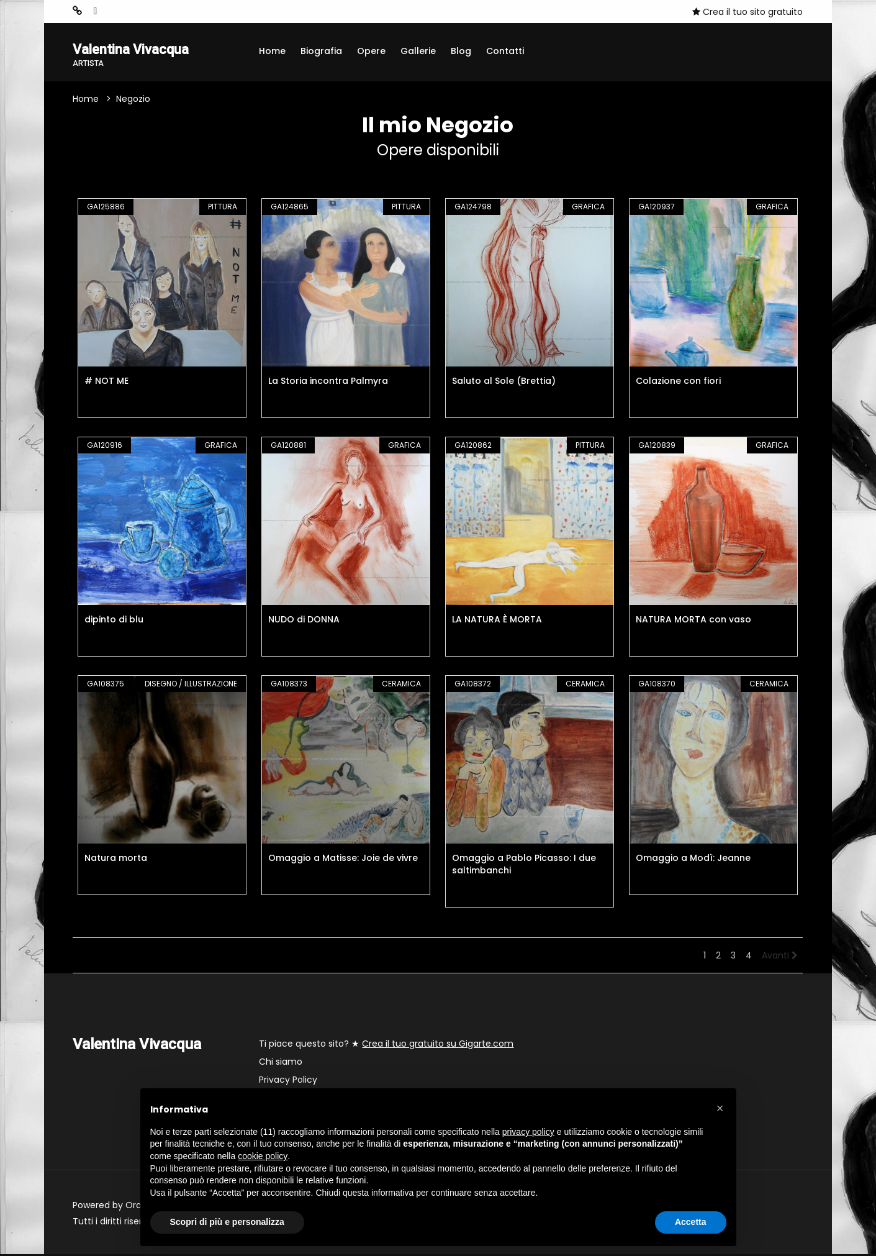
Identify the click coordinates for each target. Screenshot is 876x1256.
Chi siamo (280, 1063)
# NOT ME (106, 382)
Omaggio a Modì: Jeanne (693, 859)
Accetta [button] (691, 1222)
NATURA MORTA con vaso (693, 621)
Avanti (780, 957)
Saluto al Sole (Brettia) (504, 382)
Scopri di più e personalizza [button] (227, 1222)
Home (272, 51)
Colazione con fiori (678, 382)
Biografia (321, 51)
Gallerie (418, 51)
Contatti (505, 51)
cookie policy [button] (262, 1156)
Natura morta (115, 859)
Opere (371, 51)
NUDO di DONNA (304, 621)
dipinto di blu (113, 621)
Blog (461, 51)
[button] (720, 1108)
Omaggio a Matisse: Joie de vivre (343, 859)
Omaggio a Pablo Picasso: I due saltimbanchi (524, 865)
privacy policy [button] (528, 1132)
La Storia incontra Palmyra (328, 382)
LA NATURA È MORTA (497, 621)
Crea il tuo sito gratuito (747, 12)
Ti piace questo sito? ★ (386, 1045)
